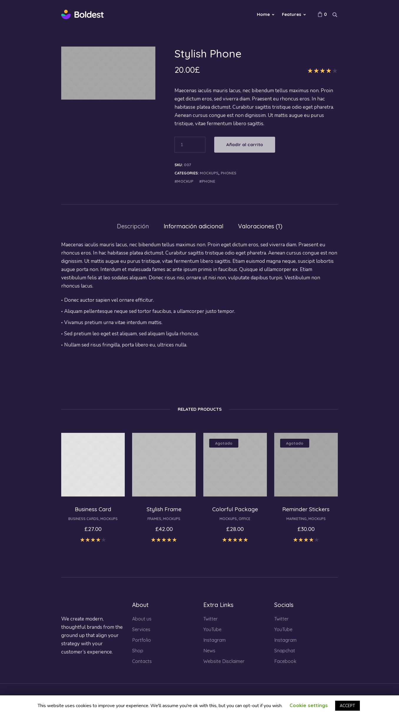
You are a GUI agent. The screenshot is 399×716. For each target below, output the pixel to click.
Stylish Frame (164, 509)
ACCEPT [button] (347, 705)
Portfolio (141, 640)
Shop (137, 651)
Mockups (209, 173)
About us (142, 619)
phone (208, 181)
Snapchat (284, 651)
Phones (228, 173)
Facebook (285, 661)
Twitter (210, 619)
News (209, 651)
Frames (154, 519)
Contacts (142, 661)
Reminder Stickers (306, 509)
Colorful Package (235, 509)
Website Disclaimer (224, 661)
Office (244, 519)
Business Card (93, 509)
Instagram (214, 640)
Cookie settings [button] (309, 705)
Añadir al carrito (244, 144)
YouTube (212, 629)
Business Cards (83, 519)
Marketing (296, 519)
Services (141, 629)
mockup (185, 181)
